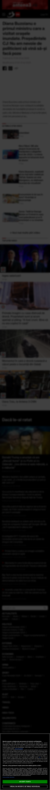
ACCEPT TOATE (25, 782)
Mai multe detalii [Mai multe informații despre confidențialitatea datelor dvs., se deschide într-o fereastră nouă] (19, 748)
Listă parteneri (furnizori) (8, 777)
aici (39, 757)
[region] (25, 761)
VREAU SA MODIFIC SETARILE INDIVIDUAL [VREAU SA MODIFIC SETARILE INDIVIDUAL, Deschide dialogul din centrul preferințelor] (25, 786)
